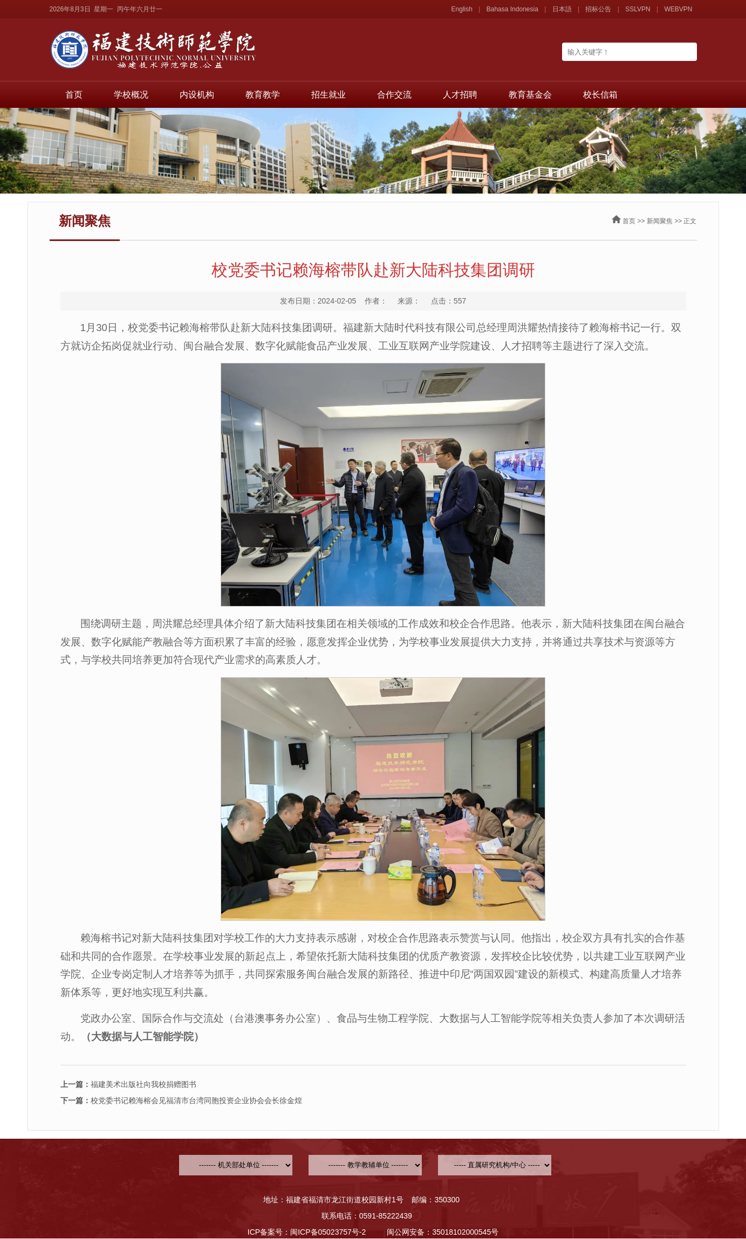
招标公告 (598, 9)
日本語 (562, 9)
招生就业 (328, 94)
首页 (74, 94)
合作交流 (394, 94)
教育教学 (262, 94)
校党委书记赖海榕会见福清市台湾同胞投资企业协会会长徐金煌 (181, 1100)
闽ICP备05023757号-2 (328, 1232)
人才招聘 (460, 94)
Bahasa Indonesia (512, 9)
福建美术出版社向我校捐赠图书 (128, 1084)
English (462, 9)
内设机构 (197, 94)
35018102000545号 (465, 1232)
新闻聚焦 (660, 221)
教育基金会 (530, 94)
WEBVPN (678, 9)
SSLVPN (637, 9)
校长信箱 (600, 94)
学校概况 (131, 94)
